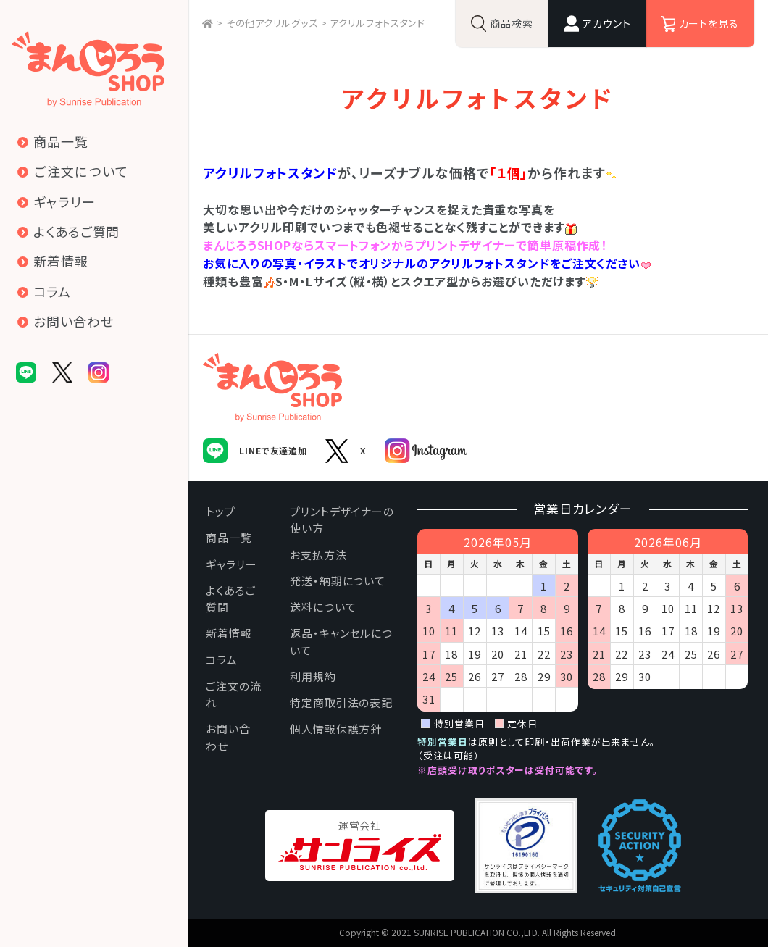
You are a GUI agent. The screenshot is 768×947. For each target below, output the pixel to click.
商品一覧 (229, 537)
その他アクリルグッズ (272, 23)
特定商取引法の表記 (341, 702)
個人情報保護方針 (336, 728)
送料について (323, 606)
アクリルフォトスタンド (377, 23)
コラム (222, 659)
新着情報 (229, 633)
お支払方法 (318, 554)
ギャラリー (231, 564)
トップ (220, 511)
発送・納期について (337, 580)
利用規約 (313, 676)
